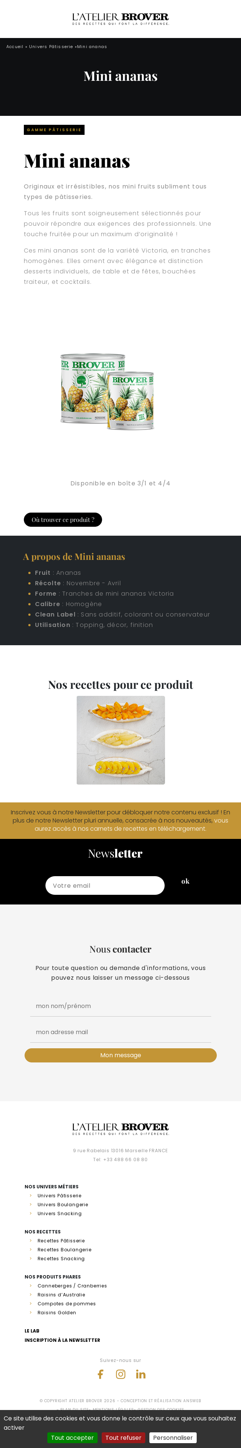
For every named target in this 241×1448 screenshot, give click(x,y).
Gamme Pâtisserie (54, 130)
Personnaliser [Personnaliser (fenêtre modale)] (173, 1437)
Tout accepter (72, 1437)
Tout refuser (123, 1437)
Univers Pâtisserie (51, 47)
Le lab (32, 1331)
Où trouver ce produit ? (63, 519)
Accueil (14, 47)
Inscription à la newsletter (62, 1340)
